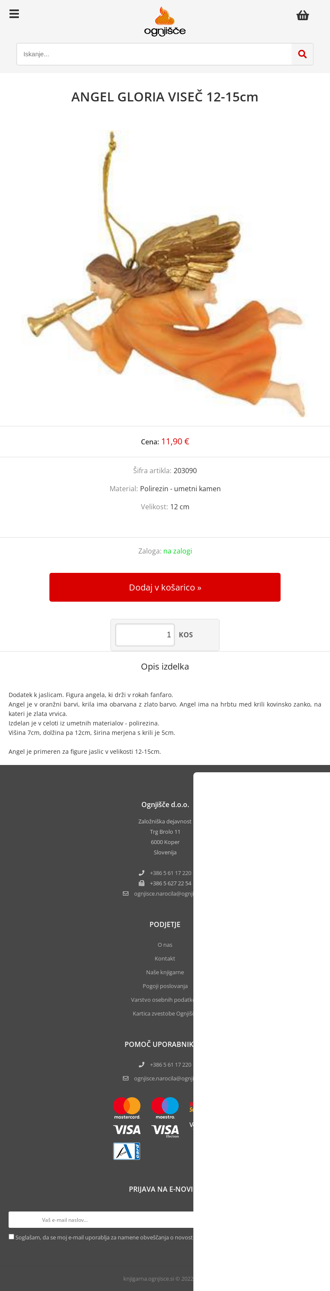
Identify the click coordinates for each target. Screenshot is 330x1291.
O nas (165, 944)
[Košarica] (305, 15)
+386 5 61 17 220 (170, 873)
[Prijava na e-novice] (313, 1219)
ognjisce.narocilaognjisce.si (170, 893)
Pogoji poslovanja (165, 986)
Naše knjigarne (165, 972)
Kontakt (165, 958)
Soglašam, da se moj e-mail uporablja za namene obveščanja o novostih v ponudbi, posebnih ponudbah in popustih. (163, 1237)
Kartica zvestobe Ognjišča (165, 1013)
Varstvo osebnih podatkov (165, 999)
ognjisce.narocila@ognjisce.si (170, 1078)
